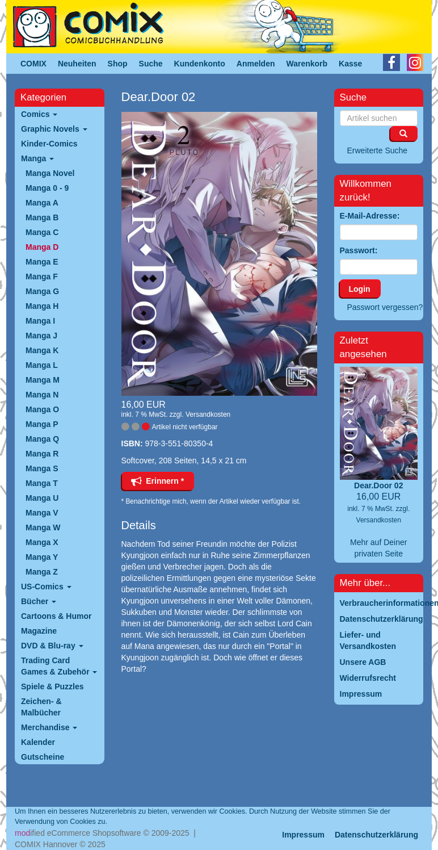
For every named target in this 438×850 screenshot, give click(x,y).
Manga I (40, 320)
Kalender (38, 742)
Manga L (42, 365)
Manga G (42, 291)
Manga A (42, 202)
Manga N (42, 394)
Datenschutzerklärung (376, 834)
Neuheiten (77, 63)
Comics (39, 114)
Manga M (43, 379)
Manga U (42, 498)
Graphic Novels (54, 128)
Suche (151, 63)
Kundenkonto (199, 63)
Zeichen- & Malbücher (41, 707)
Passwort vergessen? (385, 307)
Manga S (42, 468)
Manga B (42, 217)
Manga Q (42, 438)
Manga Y (42, 557)
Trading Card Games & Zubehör (59, 666)
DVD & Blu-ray (52, 645)
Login (359, 289)
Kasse (350, 63)
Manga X (42, 542)
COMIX (33, 63)
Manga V (42, 512)
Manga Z (42, 571)
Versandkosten (208, 414)
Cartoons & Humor (56, 616)
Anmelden (256, 63)
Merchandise (49, 727)
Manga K (42, 350)
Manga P (42, 424)
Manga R (42, 453)
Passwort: (359, 250)
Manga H (42, 306)
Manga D (42, 247)
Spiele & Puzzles (52, 686)
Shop (118, 63)
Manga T (42, 483)
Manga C (42, 232)
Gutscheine (42, 756)
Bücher (38, 601)
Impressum (303, 834)
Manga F (42, 276)
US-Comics (46, 586)
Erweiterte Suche (377, 150)
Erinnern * (157, 480)
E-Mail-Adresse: (370, 215)
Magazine (39, 630)
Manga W (43, 527)
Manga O (42, 409)
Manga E (42, 261)
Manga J (41, 335)
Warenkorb (307, 63)
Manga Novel (50, 173)
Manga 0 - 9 (47, 187)
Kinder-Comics (49, 143)
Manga (37, 158)
